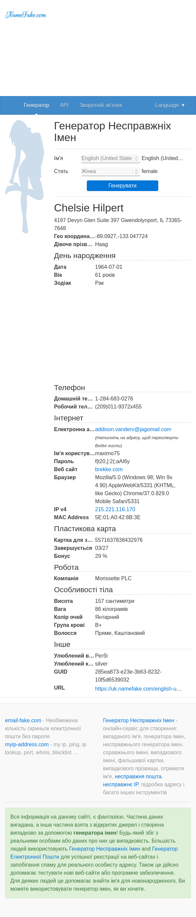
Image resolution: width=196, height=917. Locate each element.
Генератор (36, 105)
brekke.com (109, 469)
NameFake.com (25, 15)
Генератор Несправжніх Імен (139, 720)
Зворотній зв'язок (100, 105)
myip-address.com (27, 744)
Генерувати (123, 185)
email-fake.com (24, 720)
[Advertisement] (122, 46)
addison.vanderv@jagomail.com (133, 429)
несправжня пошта (138, 776)
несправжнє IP (121, 784)
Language (170, 105)
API (64, 105)
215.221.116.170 (115, 509)
